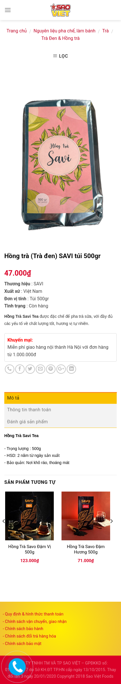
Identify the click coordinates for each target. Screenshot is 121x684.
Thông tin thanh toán (29, 409)
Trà (105, 31)
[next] (111, 532)
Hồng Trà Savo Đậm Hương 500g (86, 549)
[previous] (4, 532)
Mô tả (13, 398)
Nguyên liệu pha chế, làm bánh (64, 31)
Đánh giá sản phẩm (27, 421)
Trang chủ (17, 31)
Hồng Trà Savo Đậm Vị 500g (29, 549)
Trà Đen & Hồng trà (60, 38)
